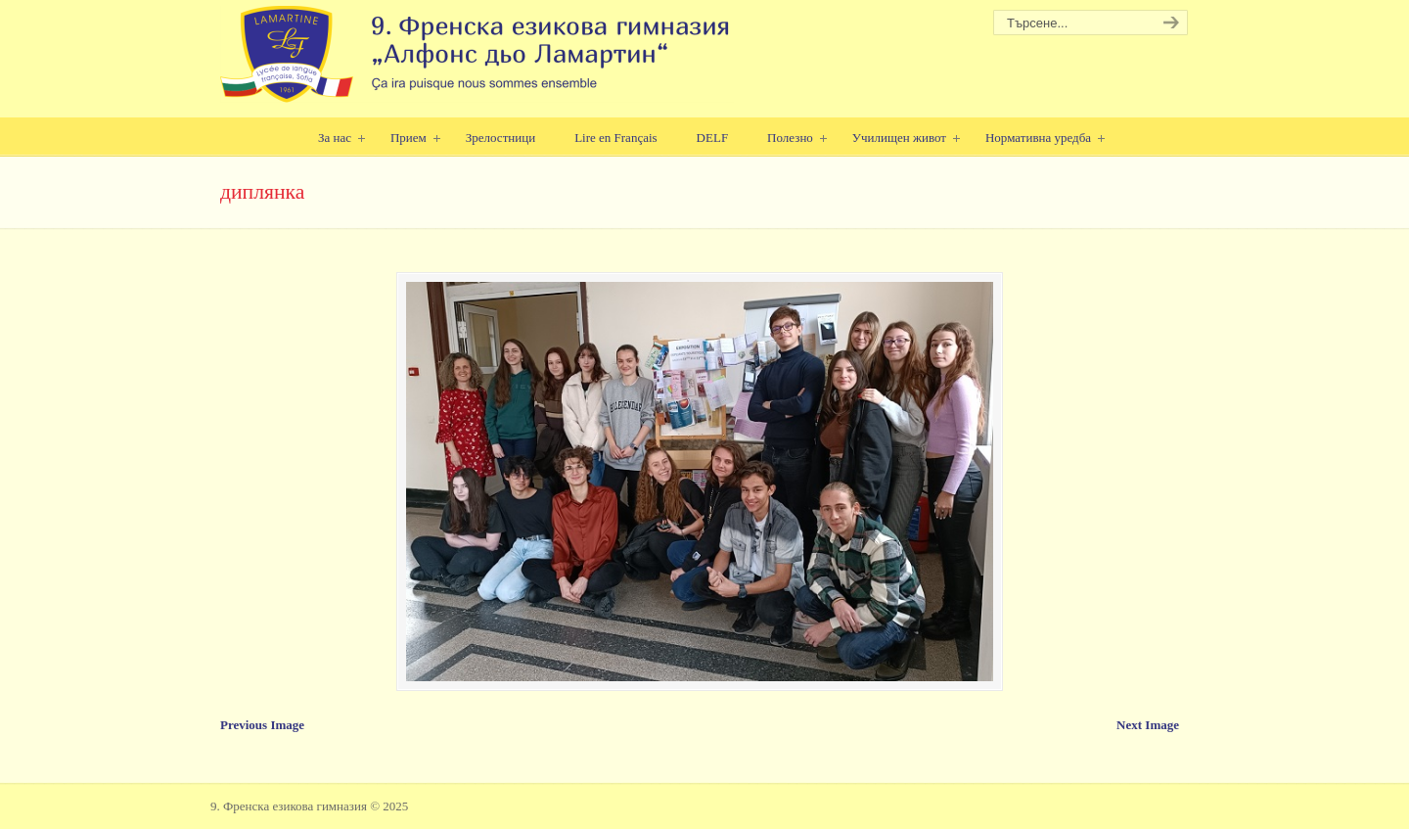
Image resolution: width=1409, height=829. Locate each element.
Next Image (1147, 724)
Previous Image (262, 724)
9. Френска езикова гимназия (477, 54)
